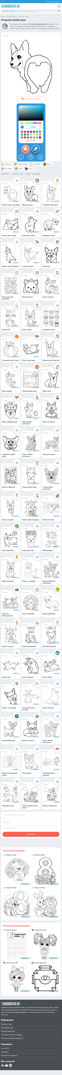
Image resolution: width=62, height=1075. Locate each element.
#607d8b (28, 137)
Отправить (31, 834)
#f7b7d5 (34, 140)
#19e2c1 (37, 137)
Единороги (4, 1052)
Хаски (18, 169)
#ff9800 (40, 135)
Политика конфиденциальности (12, 1038)
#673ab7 (31, 132)
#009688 (25, 135)
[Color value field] (33, 127)
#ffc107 (37, 135)
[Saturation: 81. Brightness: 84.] (38, 108)
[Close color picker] (22, 127)
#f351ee (31, 137)
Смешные (6, 164)
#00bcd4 (22, 135)
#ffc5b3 (28, 140)
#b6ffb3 (31, 140)
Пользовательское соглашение (11, 1035)
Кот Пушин (6, 169)
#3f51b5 (34, 132)
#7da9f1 (34, 137)
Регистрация (55, 1)
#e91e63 (25, 132)
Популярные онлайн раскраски (16, 926)
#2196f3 (37, 132)
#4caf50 (28, 135)
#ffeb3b (34, 135)
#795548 (25, 137)
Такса (29, 169)
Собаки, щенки (21, 164)
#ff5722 (22, 137)
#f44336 (22, 132)
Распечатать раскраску (31, 99)
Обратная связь (6, 1024)
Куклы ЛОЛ (5, 1048)
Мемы (47, 164)
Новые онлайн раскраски (14, 851)
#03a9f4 (40, 132)
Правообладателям (8, 1031)
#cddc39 (31, 135)
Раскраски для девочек (9, 1055)
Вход (48, 1)
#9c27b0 (28, 132)
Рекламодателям (7, 1028)
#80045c (40, 137)
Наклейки (35, 164)
